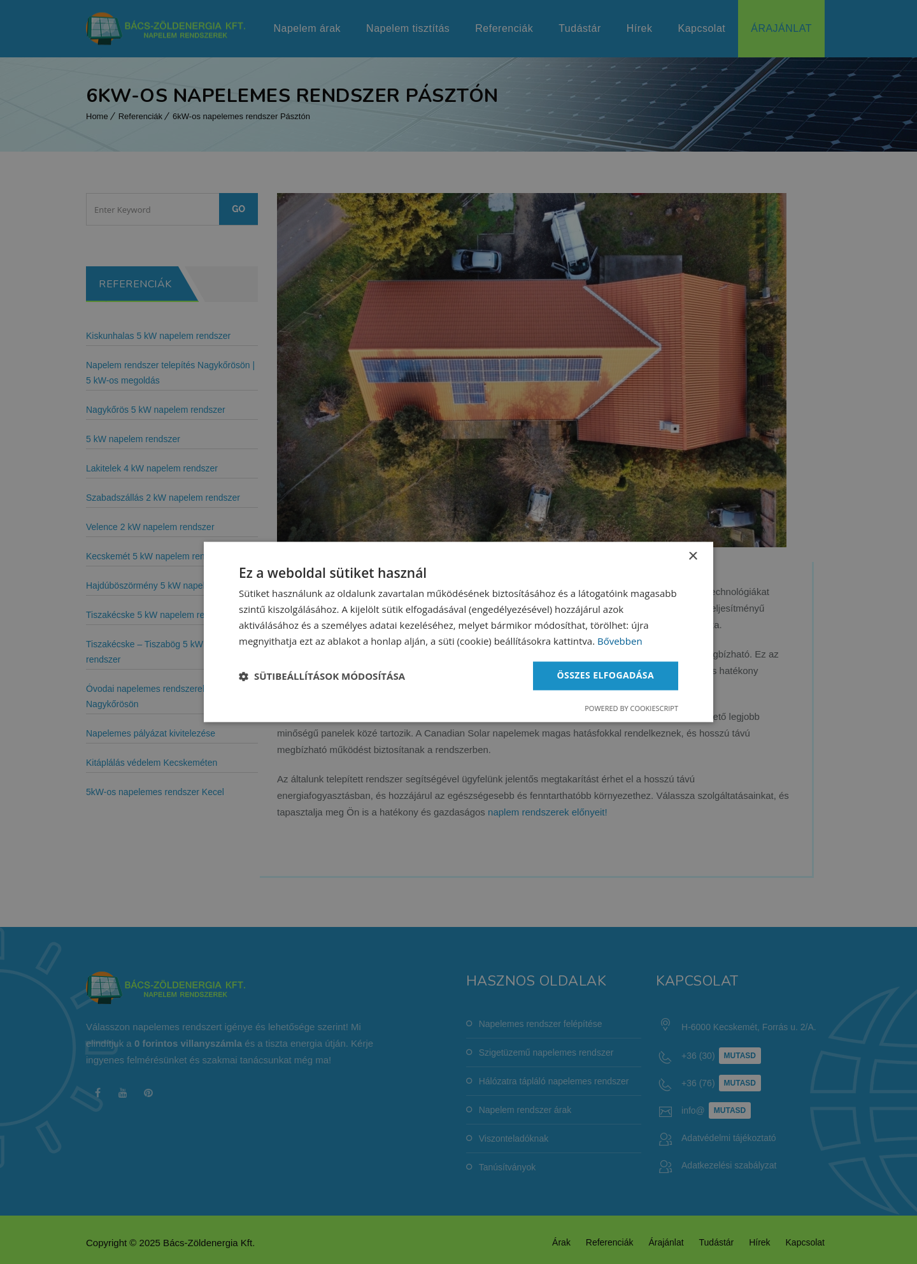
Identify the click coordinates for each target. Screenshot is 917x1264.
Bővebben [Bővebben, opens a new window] (620, 641)
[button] (322, 676)
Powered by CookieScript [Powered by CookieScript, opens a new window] (631, 709)
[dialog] (458, 632)
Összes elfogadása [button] (605, 676)
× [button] (692, 556)
